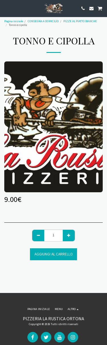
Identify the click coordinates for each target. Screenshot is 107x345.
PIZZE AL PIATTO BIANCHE (80, 21)
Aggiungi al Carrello (54, 254)
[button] (6, 8)
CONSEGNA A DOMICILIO (43, 21)
